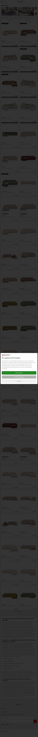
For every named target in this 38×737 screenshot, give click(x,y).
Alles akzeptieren (19, 373)
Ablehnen (19, 381)
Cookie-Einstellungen (19, 377)
